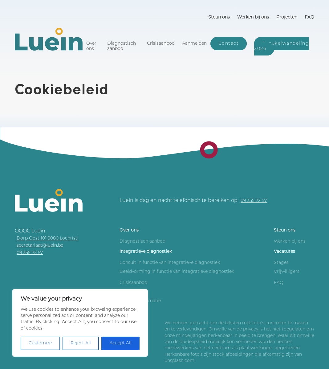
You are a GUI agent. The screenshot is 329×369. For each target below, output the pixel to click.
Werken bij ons (253, 17)
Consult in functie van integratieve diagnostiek (170, 262)
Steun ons (219, 17)
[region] (80, 323)
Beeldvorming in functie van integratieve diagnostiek (177, 271)
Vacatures (284, 251)
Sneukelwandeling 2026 (281, 46)
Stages (281, 262)
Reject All (81, 343)
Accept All (121, 343)
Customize (40, 343)
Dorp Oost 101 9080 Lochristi (48, 238)
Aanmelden (194, 43)
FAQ (309, 17)
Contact (228, 43)
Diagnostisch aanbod (121, 46)
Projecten (286, 17)
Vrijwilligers (286, 271)
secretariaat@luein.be (40, 245)
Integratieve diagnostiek (146, 251)
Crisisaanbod (161, 43)
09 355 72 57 (254, 201)
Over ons (91, 46)
